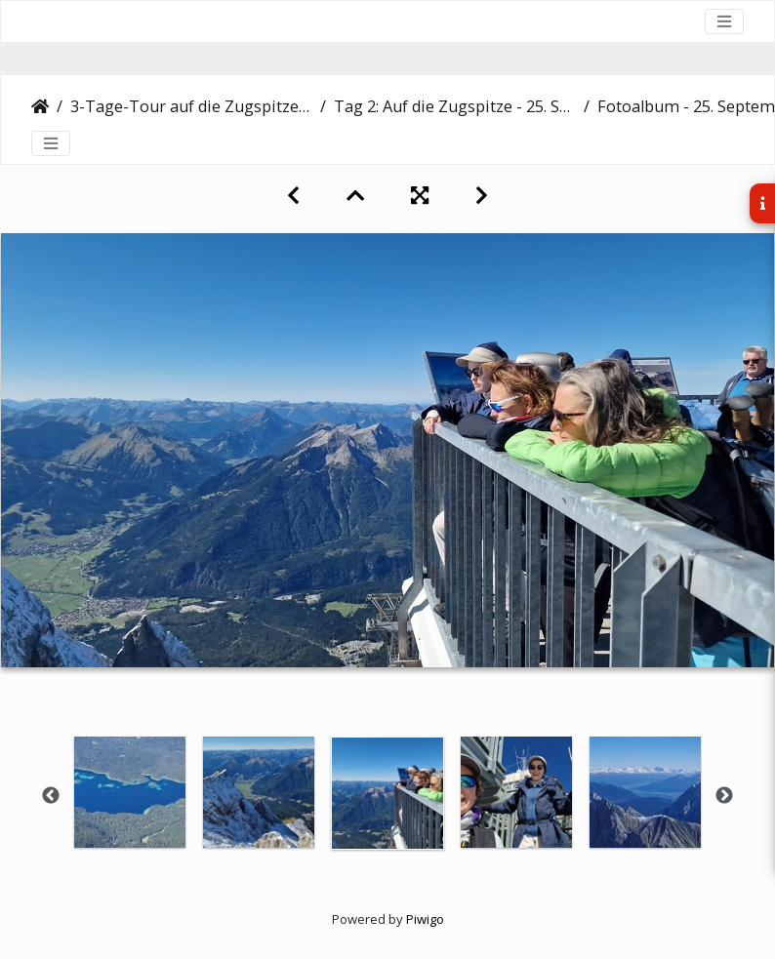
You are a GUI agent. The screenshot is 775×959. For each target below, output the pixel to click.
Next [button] (724, 796)
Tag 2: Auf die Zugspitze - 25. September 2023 (455, 106)
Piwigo (425, 919)
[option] (129, 792)
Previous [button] (51, 796)
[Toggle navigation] (724, 21)
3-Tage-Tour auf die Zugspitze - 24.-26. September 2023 (191, 106)
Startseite (40, 106)
